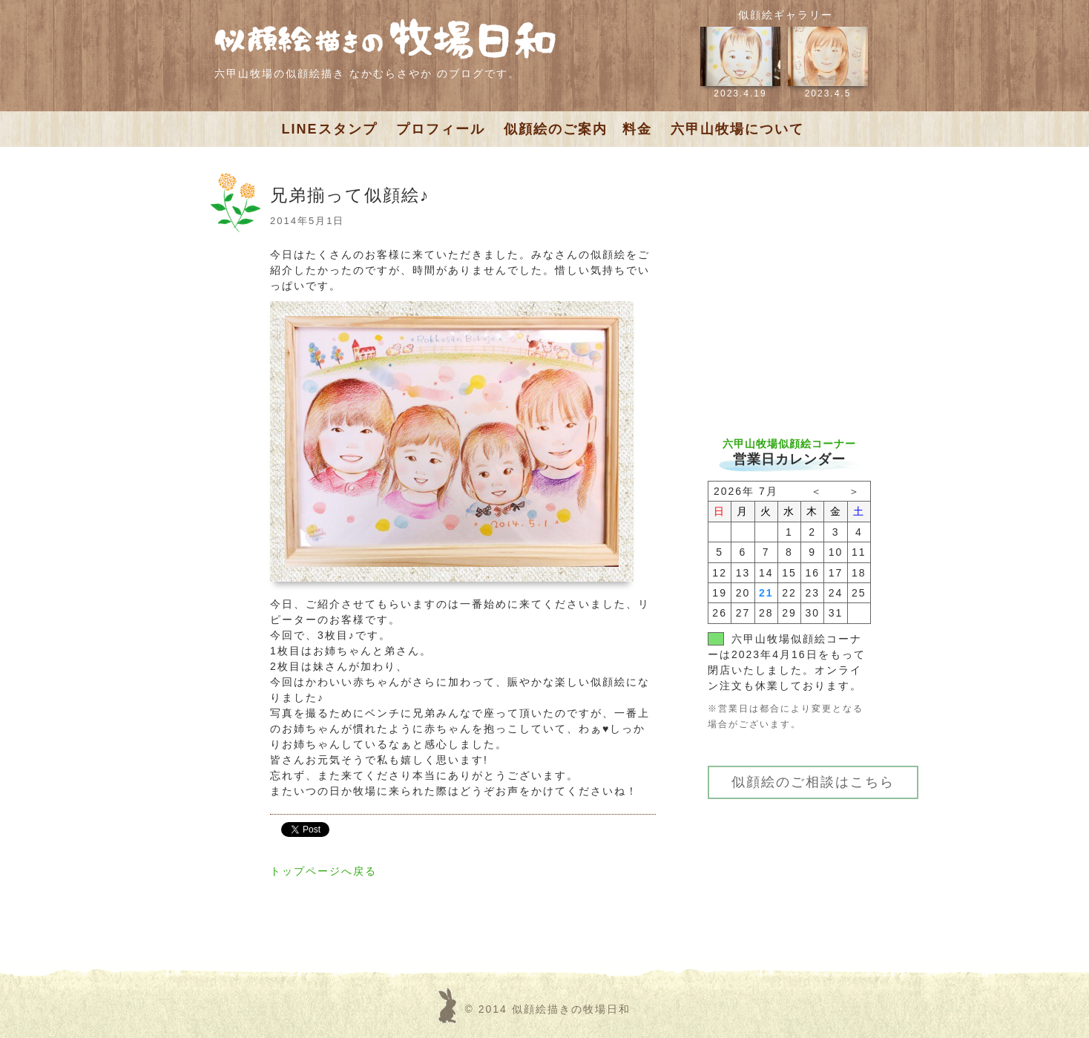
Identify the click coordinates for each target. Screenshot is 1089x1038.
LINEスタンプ (330, 129)
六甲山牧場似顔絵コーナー (789, 444)
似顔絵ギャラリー (785, 15)
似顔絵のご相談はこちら (813, 782)
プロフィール (440, 129)
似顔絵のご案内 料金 (578, 129)
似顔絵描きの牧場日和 (571, 1009)
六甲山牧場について (737, 129)
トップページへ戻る (323, 871)
